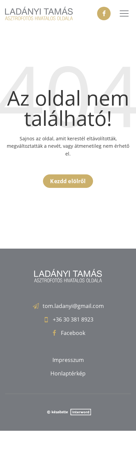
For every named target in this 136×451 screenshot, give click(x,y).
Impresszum (68, 360)
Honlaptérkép (68, 373)
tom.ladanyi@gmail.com (73, 306)
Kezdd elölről (68, 181)
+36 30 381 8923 (73, 319)
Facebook (73, 333)
